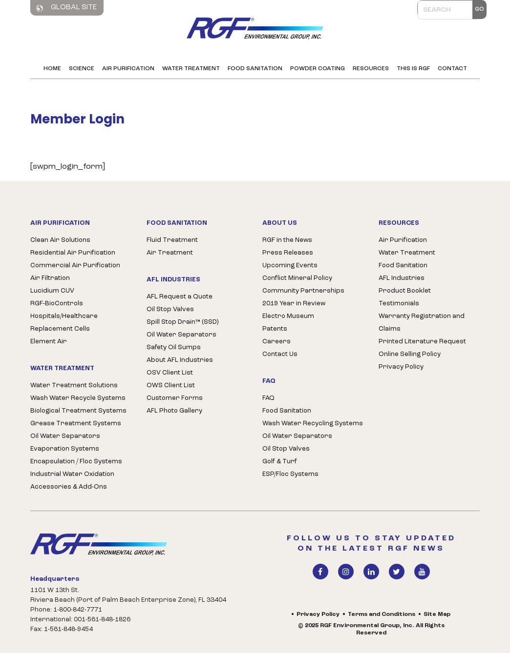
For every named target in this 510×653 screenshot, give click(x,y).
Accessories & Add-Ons (68, 487)
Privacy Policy (401, 367)
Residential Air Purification (72, 253)
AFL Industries (402, 278)
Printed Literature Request (422, 341)
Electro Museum (288, 316)
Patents (274, 329)
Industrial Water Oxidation (72, 474)
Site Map (437, 614)
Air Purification (128, 69)
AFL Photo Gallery (174, 411)
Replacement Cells (60, 329)
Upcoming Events (290, 265)
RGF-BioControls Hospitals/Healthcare (64, 309)
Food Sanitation (255, 69)
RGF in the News (287, 240)
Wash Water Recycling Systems (312, 423)
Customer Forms (175, 398)
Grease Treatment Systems (75, 423)
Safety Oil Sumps (174, 347)
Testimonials (399, 303)
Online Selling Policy (410, 354)
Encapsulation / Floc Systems (76, 461)
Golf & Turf (279, 461)
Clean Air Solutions (60, 240)
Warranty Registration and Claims (422, 322)
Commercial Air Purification (75, 265)
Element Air (48, 341)
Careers (276, 341)
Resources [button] (371, 69)
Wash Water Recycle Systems (78, 398)
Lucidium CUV (52, 291)
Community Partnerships (303, 291)
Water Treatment (191, 69)
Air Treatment (170, 253)
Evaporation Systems (64, 449)
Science (81, 69)
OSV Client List (170, 373)
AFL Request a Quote (179, 297)
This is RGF (413, 69)
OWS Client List (171, 385)
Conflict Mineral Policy (297, 278)
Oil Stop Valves (170, 309)
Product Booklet (405, 291)
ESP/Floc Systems (290, 474)
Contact (452, 69)
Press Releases (287, 253)
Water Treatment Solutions (74, 385)
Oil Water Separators (65, 436)
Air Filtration (50, 278)
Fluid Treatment (172, 240)
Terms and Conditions (381, 614)
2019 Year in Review (293, 303)
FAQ (268, 398)
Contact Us (280, 354)
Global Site (66, 8)
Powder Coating (317, 69)
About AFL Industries (180, 360)
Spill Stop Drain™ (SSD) (182, 322)
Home (52, 69)
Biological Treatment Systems (78, 411)
